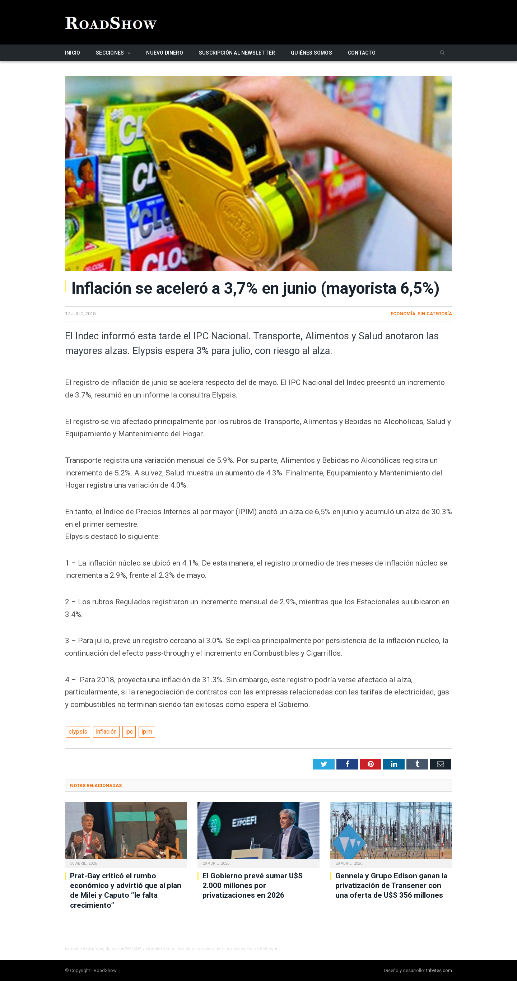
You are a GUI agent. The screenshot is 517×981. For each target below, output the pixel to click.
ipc (129, 731)
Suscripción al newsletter (237, 53)
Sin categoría (435, 313)
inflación (106, 731)
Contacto (362, 53)
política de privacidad (191, 948)
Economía (403, 313)
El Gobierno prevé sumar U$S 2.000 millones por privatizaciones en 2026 (252, 885)
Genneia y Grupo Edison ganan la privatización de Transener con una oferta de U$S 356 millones (391, 885)
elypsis (78, 731)
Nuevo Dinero (164, 53)
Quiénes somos (311, 53)
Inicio (72, 53)
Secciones (110, 53)
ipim (146, 731)
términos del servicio (235, 948)
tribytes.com (439, 970)
